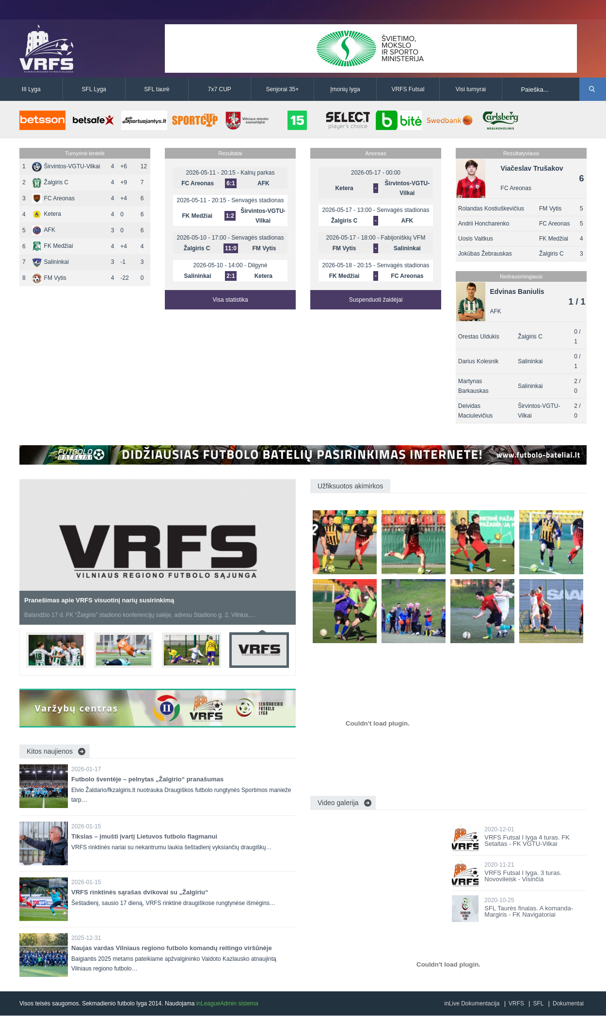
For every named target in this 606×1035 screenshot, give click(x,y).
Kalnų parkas (257, 172)
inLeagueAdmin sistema (227, 1003)
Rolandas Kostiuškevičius (491, 208)
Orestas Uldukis (478, 336)
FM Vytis (49, 278)
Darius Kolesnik (478, 361)
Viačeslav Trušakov (532, 168)
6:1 (230, 183)
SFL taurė (156, 89)
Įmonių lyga (345, 89)
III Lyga (31, 89)
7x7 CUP (219, 89)
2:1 (230, 276)
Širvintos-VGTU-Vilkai (66, 166)
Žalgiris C (50, 182)
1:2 (230, 215)
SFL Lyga (94, 89)
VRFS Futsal (407, 89)
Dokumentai (568, 1003)
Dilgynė (257, 265)
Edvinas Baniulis (517, 291)
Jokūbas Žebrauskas (485, 253)
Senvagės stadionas (257, 200)
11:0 (231, 248)
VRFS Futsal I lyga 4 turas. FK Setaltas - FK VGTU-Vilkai (527, 840)
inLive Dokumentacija (471, 1003)
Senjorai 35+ (282, 89)
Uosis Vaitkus (475, 238)
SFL (538, 1003)
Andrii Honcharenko (483, 223)
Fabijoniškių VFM (403, 237)
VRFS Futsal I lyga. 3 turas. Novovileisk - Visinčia (522, 876)
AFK (43, 229)
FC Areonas (53, 198)
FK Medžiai (52, 246)
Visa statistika (230, 299)
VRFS (516, 1003)
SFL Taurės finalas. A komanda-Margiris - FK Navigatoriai (528, 911)
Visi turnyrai (471, 89)
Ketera (46, 213)
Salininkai (50, 262)
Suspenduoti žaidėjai (376, 299)
